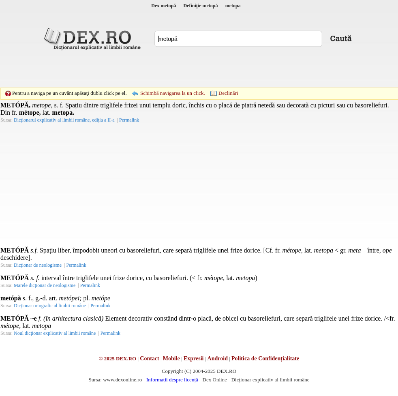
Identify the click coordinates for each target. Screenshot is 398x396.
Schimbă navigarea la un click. (172, 93)
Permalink (129, 120)
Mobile (171, 358)
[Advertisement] (186, 69)
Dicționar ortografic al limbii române (50, 305)
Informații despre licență (172, 380)
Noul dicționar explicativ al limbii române (55, 333)
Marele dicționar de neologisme (44, 285)
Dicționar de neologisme (38, 265)
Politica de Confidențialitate (265, 358)
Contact (149, 358)
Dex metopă (163, 6)
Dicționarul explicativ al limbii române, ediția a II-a (64, 120)
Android (218, 358)
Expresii (194, 358)
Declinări (228, 93)
